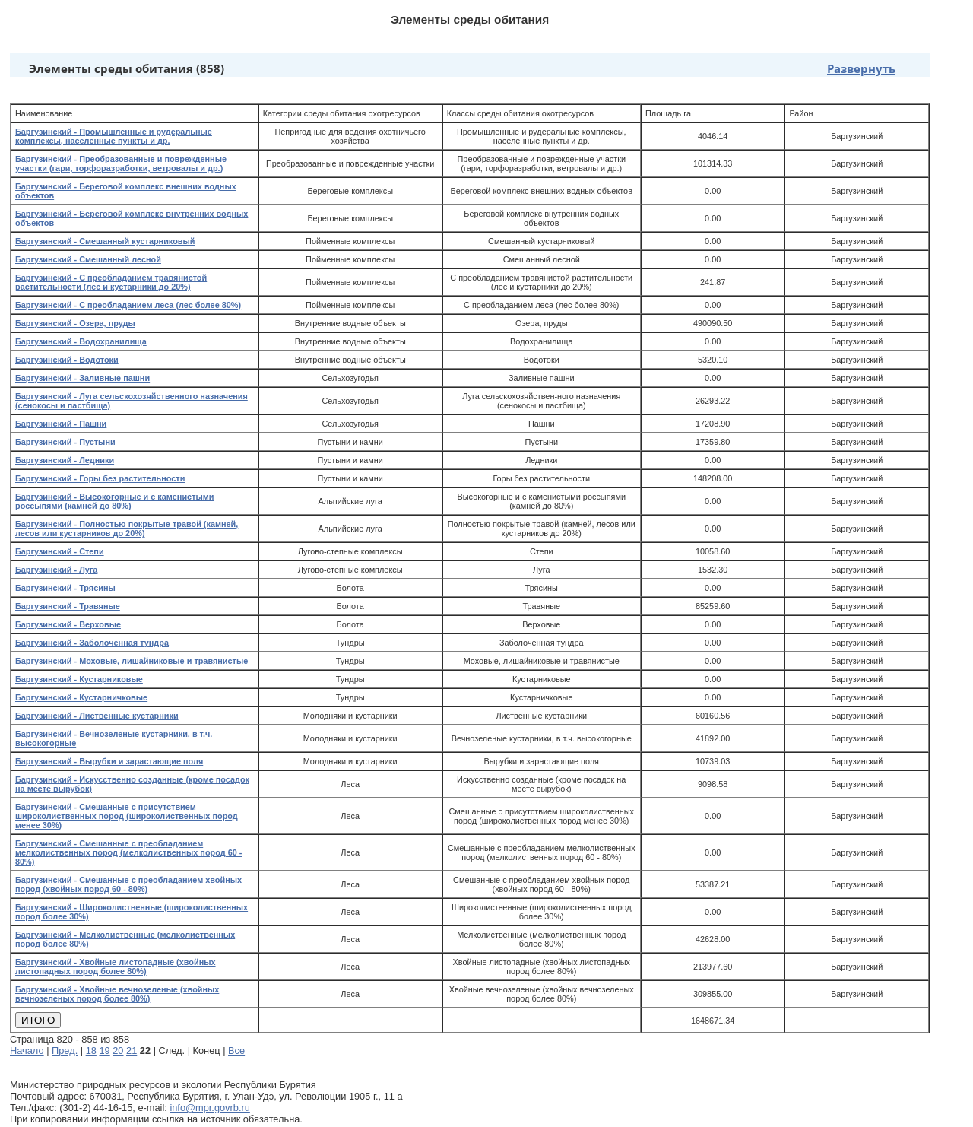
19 (104, 1050)
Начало (27, 1050)
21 (131, 1050)
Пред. (65, 1050)
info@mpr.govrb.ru (209, 1107)
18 (91, 1050)
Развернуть (861, 69)
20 (118, 1050)
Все (236, 1050)
